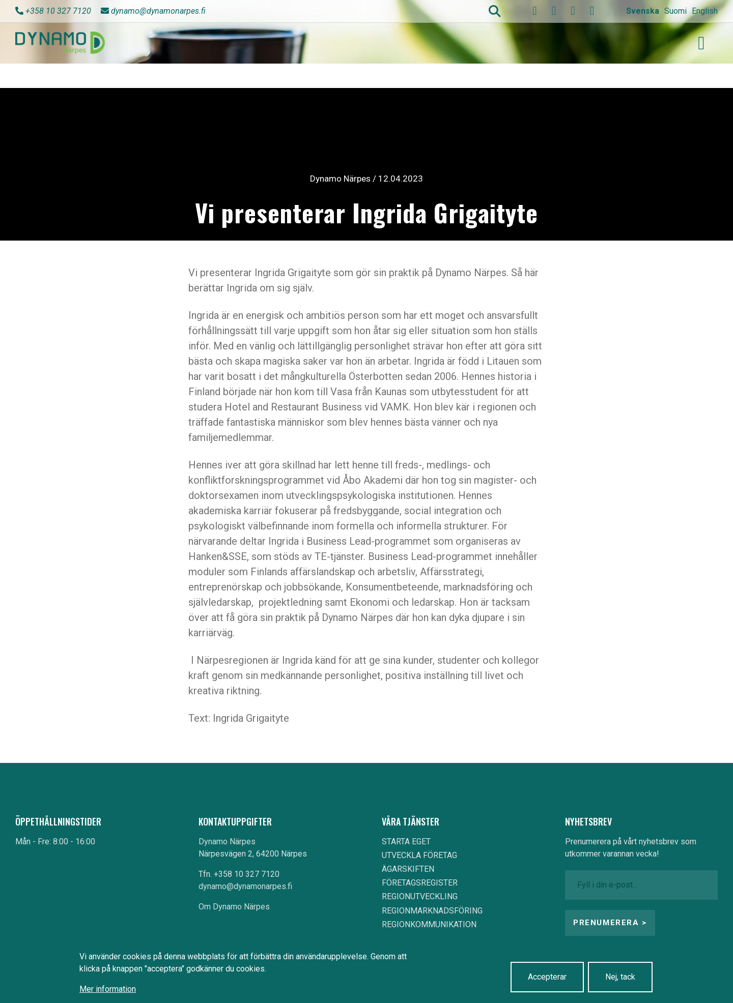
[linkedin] (592, 11)
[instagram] (573, 11)
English (705, 11)
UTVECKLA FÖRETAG (419, 855)
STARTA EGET (406, 841)
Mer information (107, 989)
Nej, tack (620, 977)
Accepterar (547, 977)
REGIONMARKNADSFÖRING (432, 911)
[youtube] (553, 11)
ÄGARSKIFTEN (408, 869)
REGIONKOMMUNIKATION (429, 924)
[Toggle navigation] (701, 43)
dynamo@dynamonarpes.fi (158, 11)
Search (495, 11)
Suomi (675, 11)
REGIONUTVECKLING (420, 896)
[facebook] (535, 11)
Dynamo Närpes (227, 841)
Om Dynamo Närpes (234, 906)
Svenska (642, 11)
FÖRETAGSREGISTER (420, 883)
